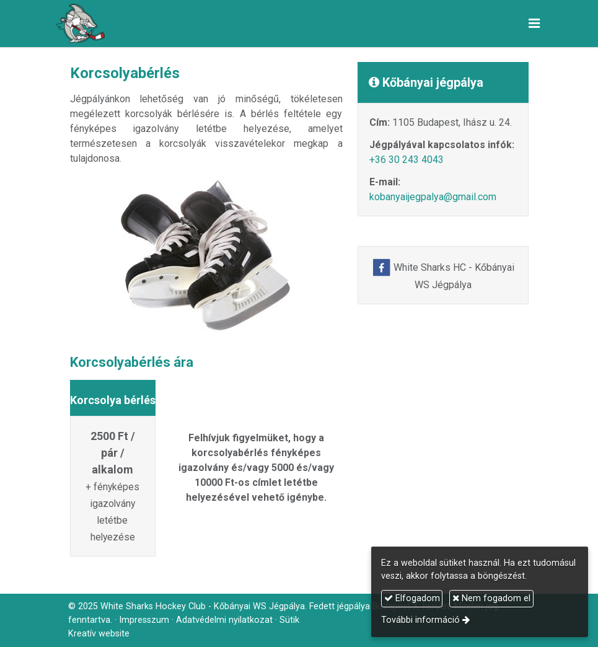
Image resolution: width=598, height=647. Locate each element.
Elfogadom (412, 598)
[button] (534, 23)
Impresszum (144, 620)
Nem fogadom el (491, 598)
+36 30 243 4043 (406, 159)
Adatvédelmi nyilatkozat (224, 620)
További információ (420, 620)
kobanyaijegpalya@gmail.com (432, 197)
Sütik (289, 620)
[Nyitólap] (80, 23)
